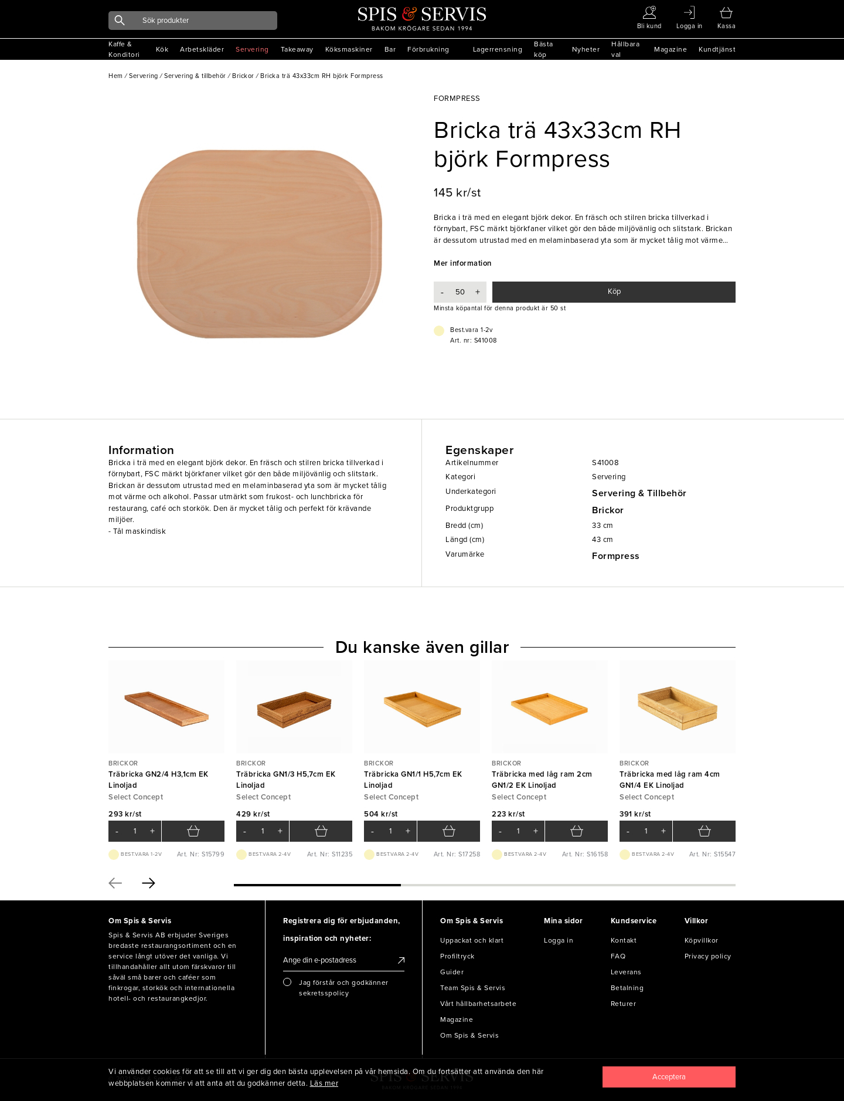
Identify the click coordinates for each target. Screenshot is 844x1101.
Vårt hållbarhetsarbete (478, 1004)
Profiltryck (457, 956)
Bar (390, 49)
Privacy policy (708, 956)
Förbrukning (428, 49)
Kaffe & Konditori (124, 49)
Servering (252, 49)
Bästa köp (543, 49)
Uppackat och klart (471, 940)
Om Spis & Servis (469, 1035)
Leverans (626, 972)
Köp (614, 291)
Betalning (627, 988)
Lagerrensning (498, 49)
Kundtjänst (717, 49)
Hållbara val (625, 49)
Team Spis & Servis (472, 988)
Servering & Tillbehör (639, 493)
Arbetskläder (202, 49)
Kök (162, 49)
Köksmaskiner (349, 49)
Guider (452, 972)
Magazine (670, 49)
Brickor (608, 510)
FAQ (618, 956)
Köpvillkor (702, 940)
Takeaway (297, 49)
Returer (624, 1004)
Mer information (463, 263)
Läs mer (324, 1083)
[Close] (669, 1077)
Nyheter (586, 49)
